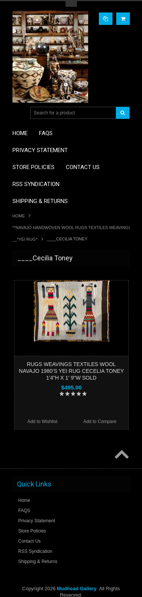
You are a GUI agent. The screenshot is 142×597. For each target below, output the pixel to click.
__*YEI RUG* (24, 239)
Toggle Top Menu (71, 4)
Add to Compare (99, 421)
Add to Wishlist (42, 421)
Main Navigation (19, 113)
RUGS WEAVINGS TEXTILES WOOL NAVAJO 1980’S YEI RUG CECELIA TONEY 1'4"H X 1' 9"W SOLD (71, 371)
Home (18, 216)
